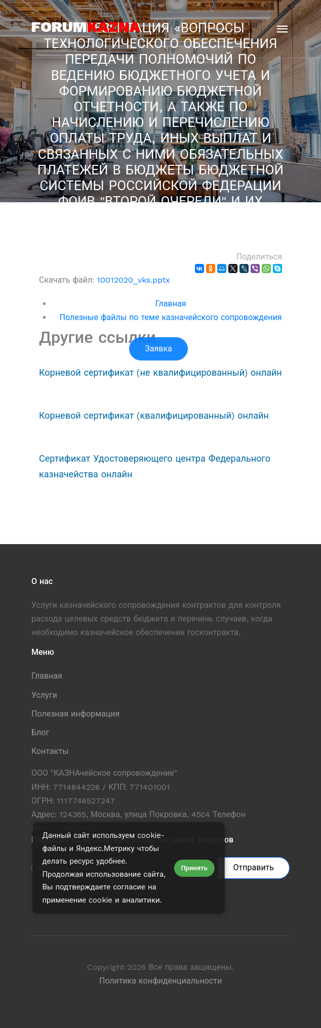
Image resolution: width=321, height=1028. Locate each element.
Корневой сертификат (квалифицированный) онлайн (154, 415)
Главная (170, 303)
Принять (194, 868)
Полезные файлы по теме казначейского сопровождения (171, 317)
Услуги (44, 695)
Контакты (49, 751)
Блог (40, 732)
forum (85, 26)
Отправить (253, 867)
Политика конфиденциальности (160, 981)
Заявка (158, 378)
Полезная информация (75, 714)
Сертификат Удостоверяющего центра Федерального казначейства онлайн (154, 466)
